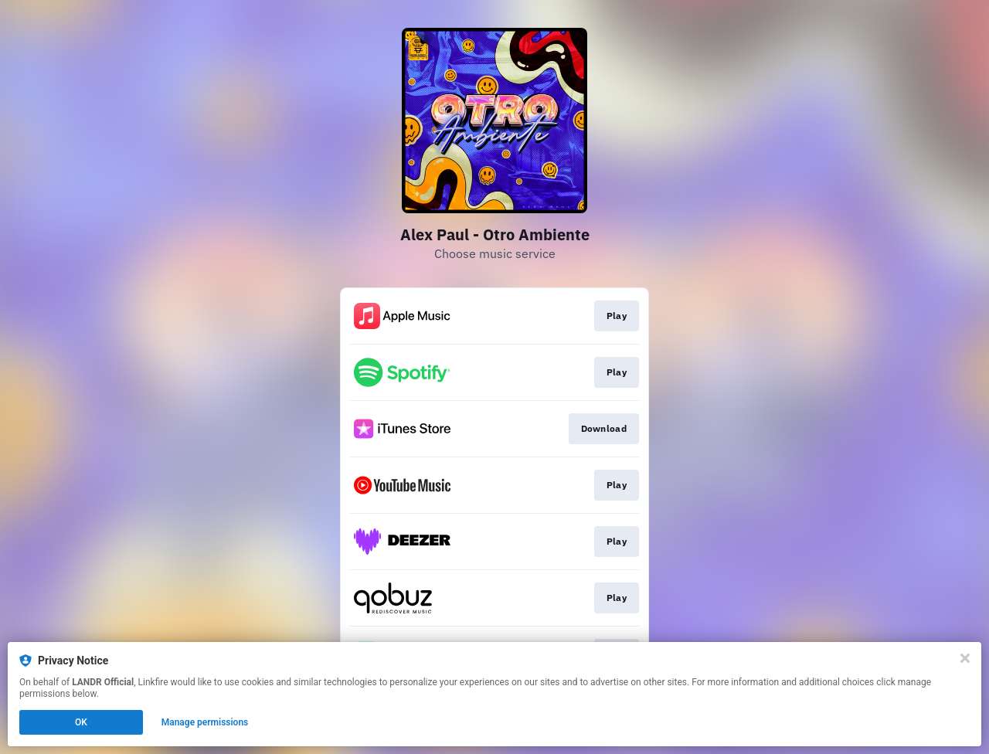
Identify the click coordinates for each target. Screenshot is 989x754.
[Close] (965, 658)
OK (81, 722)
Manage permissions (205, 722)
